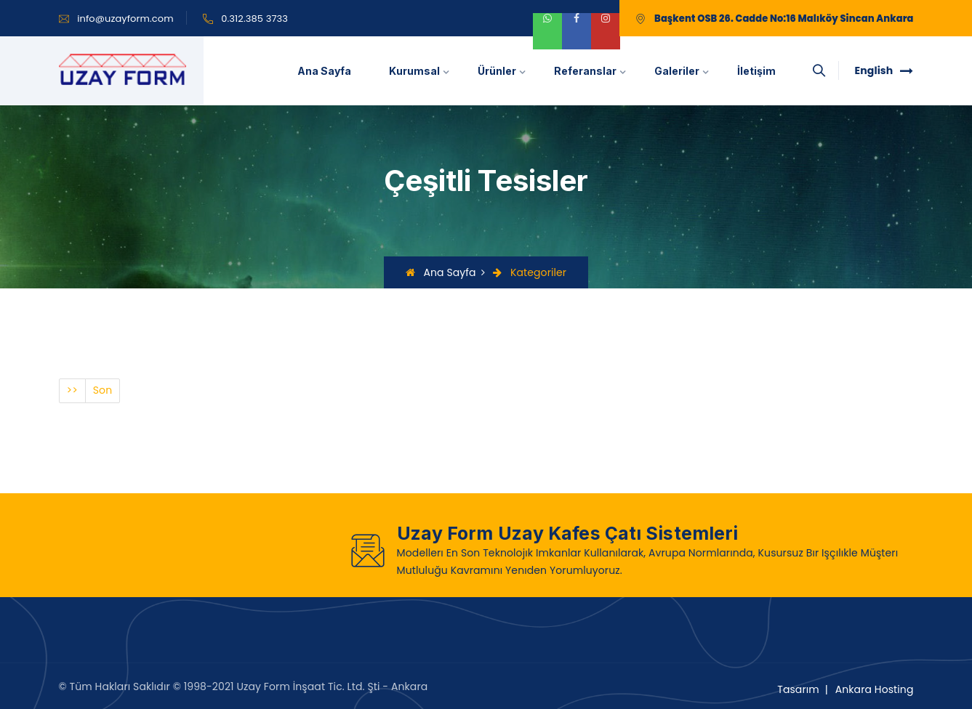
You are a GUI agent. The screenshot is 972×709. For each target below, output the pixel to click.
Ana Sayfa (324, 71)
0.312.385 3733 (254, 18)
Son (102, 390)
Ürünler (497, 71)
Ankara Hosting (874, 689)
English (884, 70)
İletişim (756, 71)
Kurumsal (414, 71)
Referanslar (585, 71)
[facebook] (576, 31)
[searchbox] (819, 71)
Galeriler (676, 71)
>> (72, 390)
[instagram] (605, 31)
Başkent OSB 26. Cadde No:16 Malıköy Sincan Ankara (783, 18)
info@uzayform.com (125, 18)
